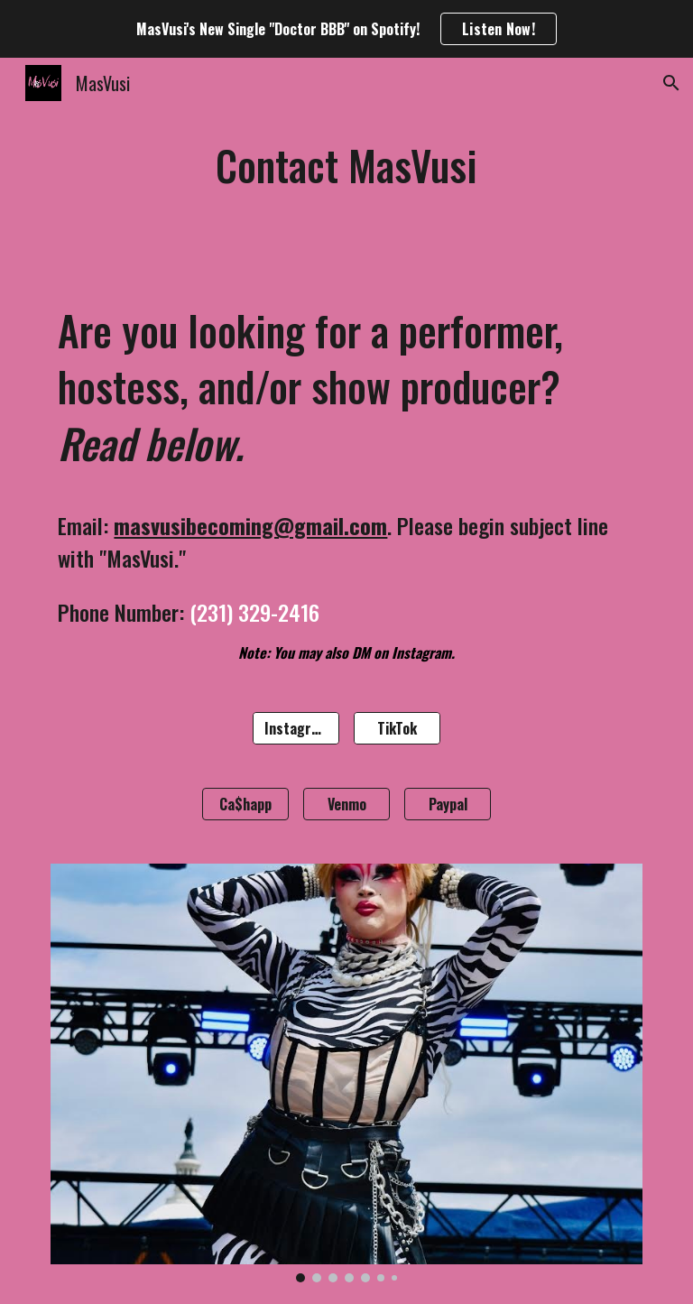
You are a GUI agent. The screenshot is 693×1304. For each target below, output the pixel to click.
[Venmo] (346, 804)
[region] (346, 29)
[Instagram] (295, 728)
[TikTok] (397, 728)
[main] (346, 165)
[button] (671, 83)
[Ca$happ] (245, 804)
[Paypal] (447, 804)
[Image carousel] (346, 1073)
